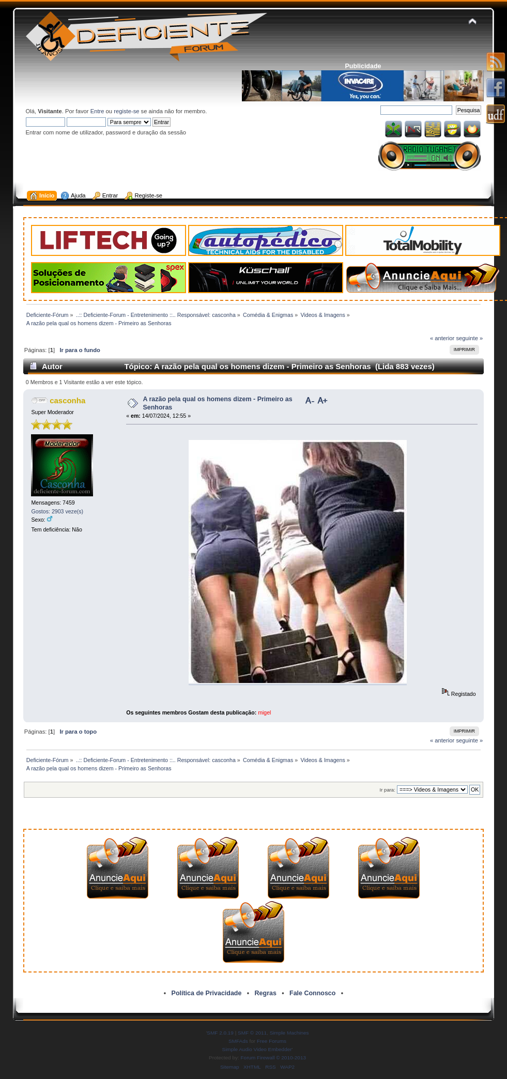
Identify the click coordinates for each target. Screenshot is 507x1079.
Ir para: (387, 790)
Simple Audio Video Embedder (257, 1049)
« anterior (442, 338)
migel (264, 712)
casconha (67, 400)
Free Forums (271, 1041)
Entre (97, 111)
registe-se (126, 111)
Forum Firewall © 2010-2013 (273, 1057)
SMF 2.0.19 (220, 1033)
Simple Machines (289, 1033)
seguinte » (469, 338)
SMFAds (238, 1041)
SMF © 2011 (252, 1033)
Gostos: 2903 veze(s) (57, 511)
